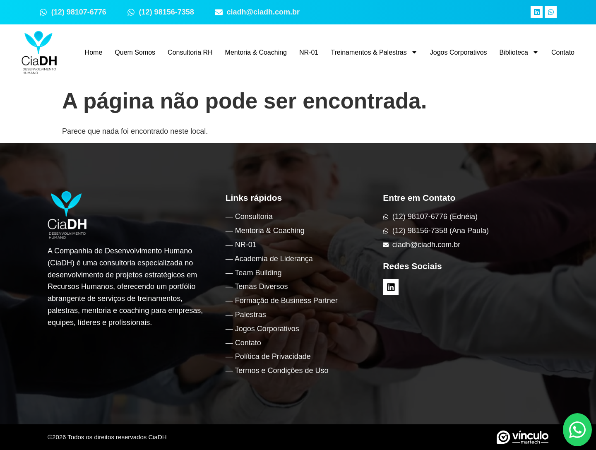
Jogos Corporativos (458, 52)
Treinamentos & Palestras (374, 52)
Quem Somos (135, 52)
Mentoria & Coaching (256, 52)
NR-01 (308, 52)
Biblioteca (519, 52)
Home (94, 52)
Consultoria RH (190, 52)
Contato (562, 52)
